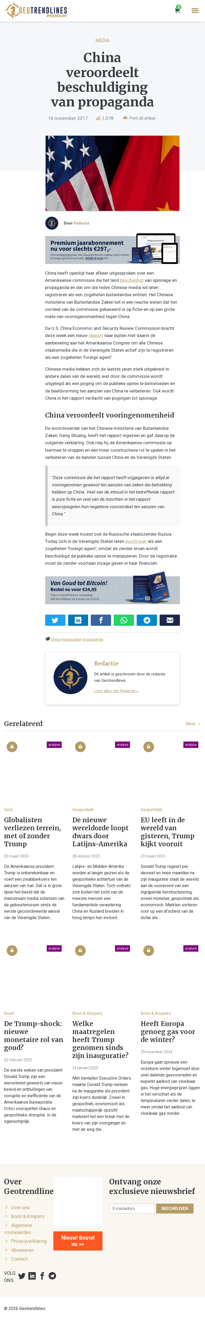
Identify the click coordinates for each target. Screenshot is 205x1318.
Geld (8, 807)
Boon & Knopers (87, 1011)
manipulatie (71, 637)
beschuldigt (104, 284)
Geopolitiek (83, 807)
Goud (9, 1011)
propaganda (92, 637)
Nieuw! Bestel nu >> (77, 1238)
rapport (96, 339)
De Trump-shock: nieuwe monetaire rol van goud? (33, 1034)
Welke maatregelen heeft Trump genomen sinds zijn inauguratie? (100, 1038)
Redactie (81, 226)
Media (102, 40)
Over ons (20, 1205)
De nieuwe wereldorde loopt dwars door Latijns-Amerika (100, 830)
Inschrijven (174, 1206)
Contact (19, 1257)
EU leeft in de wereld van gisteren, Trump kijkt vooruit (168, 830)
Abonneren (22, 1248)
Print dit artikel (139, 118)
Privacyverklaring (29, 1239)
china (55, 637)
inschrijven (122, 538)
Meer (193, 721)
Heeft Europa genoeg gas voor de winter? (168, 1030)
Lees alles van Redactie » (116, 688)
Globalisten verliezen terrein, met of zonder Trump (32, 830)
